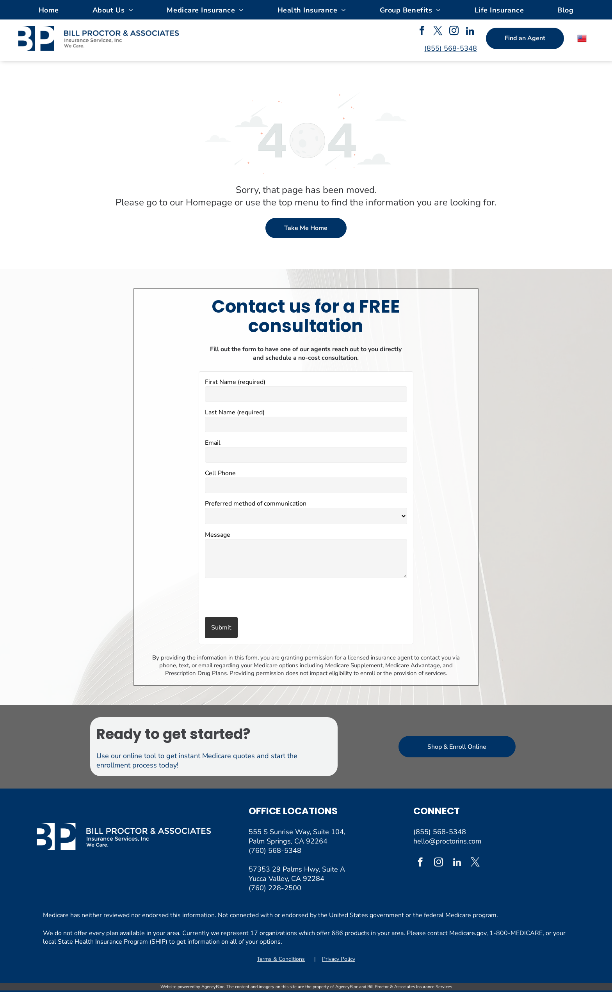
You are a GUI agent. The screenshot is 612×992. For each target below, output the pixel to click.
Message (217, 534)
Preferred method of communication (255, 503)
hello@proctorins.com (447, 841)
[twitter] (438, 32)
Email (213, 443)
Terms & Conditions (281, 959)
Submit (221, 627)
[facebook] (422, 32)
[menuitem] (49, 9)
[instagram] (454, 32)
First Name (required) (235, 382)
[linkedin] (470, 32)
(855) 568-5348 (439, 831)
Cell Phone (220, 473)
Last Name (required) (235, 412)
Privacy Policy (338, 959)
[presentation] (250, 598)
